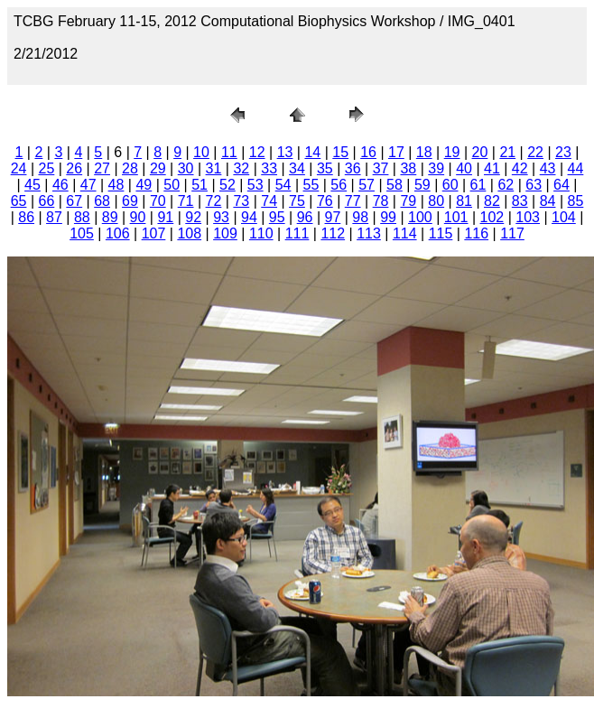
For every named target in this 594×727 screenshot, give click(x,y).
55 (311, 184)
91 (165, 217)
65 (19, 201)
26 (74, 168)
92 (193, 217)
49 (143, 184)
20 (480, 152)
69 (130, 201)
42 (520, 168)
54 (283, 184)
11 (229, 152)
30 (186, 168)
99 (388, 217)
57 (366, 184)
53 (255, 184)
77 (353, 201)
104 (564, 217)
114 (405, 233)
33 (269, 168)
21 (507, 152)
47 (88, 184)
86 (26, 217)
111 (297, 233)
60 (450, 184)
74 (269, 201)
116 (476, 233)
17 (396, 152)
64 (561, 184)
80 (436, 201)
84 (548, 201)
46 (60, 184)
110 (261, 233)
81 (464, 201)
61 (478, 184)
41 (492, 168)
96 (305, 217)
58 (394, 184)
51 (199, 184)
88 (82, 217)
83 (520, 201)
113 (369, 233)
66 (47, 201)
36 (353, 168)
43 (548, 168)
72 (214, 201)
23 (563, 152)
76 (325, 201)
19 (452, 152)
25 (47, 168)
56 (338, 184)
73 (241, 201)
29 (158, 168)
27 (102, 168)
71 (186, 201)
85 (576, 201)
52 (227, 184)
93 (221, 217)
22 (535, 152)
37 (381, 168)
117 (512, 233)
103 (527, 217)
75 (297, 201)
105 (82, 233)
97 (333, 217)
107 (154, 233)
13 (285, 152)
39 (436, 168)
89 (110, 217)
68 (102, 201)
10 (201, 152)
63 (533, 184)
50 (171, 184)
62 (505, 184)
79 (408, 201)
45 (32, 184)
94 (249, 217)
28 (130, 168)
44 (576, 168)
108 (189, 233)
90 (138, 217)
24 (19, 168)
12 (257, 152)
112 (332, 233)
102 (492, 217)
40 (464, 168)
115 (441, 233)
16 (368, 152)
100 (420, 217)
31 (214, 168)
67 (74, 201)
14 (312, 152)
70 (158, 201)
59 (422, 184)
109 (225, 233)
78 (381, 201)
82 (492, 201)
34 (297, 168)
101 (456, 217)
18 (424, 152)
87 (54, 217)
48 (116, 184)
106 (118, 233)
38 (408, 168)
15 (340, 152)
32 (241, 168)
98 (360, 217)
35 (325, 168)
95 (277, 217)
